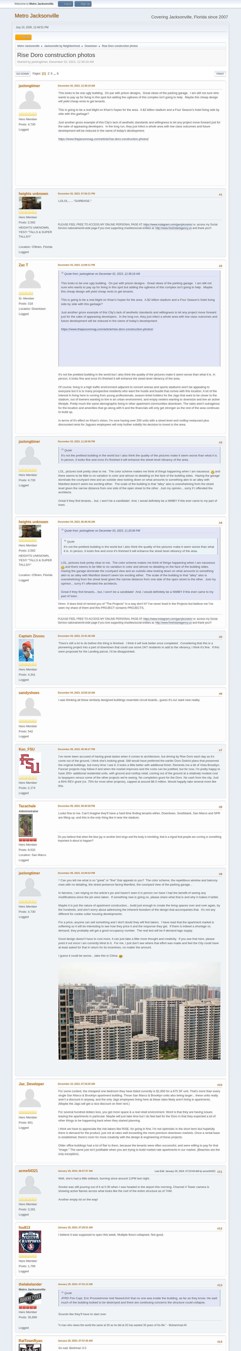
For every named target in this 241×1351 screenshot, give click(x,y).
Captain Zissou (32, 636)
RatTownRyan (30, 1341)
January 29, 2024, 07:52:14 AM (75, 1284)
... (55, 73)
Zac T (23, 265)
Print (220, 73)
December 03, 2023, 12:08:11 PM (76, 265)
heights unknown (33, 194)
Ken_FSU (27, 749)
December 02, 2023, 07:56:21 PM (76, 193)
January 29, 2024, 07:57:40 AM (75, 1340)
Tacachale (27, 806)
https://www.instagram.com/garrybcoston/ (167, 224)
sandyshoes (29, 693)
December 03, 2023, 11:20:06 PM (76, 441)
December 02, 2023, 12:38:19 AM (76, 85)
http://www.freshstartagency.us (174, 228)
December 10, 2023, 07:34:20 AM (76, 1084)
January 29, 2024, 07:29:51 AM (75, 1227)
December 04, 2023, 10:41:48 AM (76, 636)
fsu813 (24, 1227)
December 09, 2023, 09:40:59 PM (76, 806)
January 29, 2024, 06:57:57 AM (75, 1171)
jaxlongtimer (29, 86)
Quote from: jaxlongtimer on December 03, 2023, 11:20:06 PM (102, 530)
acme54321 (28, 1171)
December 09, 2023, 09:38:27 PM (76, 749)
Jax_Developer (31, 1084)
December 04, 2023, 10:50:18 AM (76, 692)
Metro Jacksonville (37, 16)
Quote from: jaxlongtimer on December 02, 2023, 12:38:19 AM (102, 273)
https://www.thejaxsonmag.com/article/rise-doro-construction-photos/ (103, 139)
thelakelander (30, 1284)
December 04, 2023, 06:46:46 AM (76, 521)
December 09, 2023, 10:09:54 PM (76, 873)
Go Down (22, 73)
